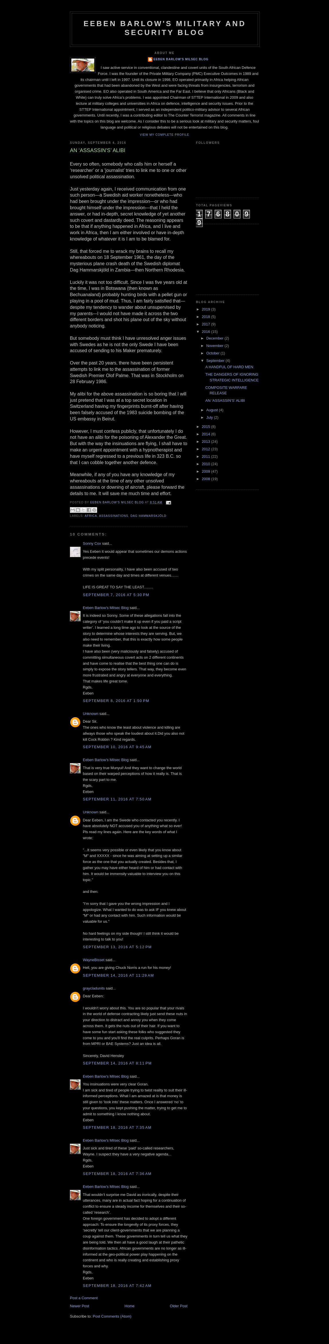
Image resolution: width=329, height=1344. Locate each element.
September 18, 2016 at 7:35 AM (117, 1127)
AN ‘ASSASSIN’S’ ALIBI (225, 400)
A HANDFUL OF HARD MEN (229, 367)
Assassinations (113, 515)
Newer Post (79, 1306)
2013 (206, 441)
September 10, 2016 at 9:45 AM (117, 747)
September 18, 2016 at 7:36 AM (117, 1174)
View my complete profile (164, 134)
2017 (206, 324)
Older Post (178, 1306)
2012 (206, 449)
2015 (206, 426)
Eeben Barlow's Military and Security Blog (165, 28)
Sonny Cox (92, 543)
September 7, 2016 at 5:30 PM (116, 595)
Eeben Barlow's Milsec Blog (181, 59)
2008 (206, 479)
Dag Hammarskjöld (148, 515)
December (215, 338)
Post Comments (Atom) (112, 1316)
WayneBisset (93, 960)
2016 (206, 331)
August (212, 410)
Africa (91, 515)
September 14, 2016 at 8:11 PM (117, 1063)
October (213, 353)
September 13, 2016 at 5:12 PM (117, 947)
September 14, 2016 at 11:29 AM (118, 975)
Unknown (90, 713)
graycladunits (94, 988)
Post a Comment (84, 1298)
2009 (206, 471)
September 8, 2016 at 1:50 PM (116, 701)
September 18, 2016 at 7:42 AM (117, 1285)
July (210, 417)
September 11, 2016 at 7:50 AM (117, 799)
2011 (206, 456)
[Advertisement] (224, 258)
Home (130, 1306)
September (216, 360)
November (215, 346)
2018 (206, 317)
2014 (206, 434)
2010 (206, 464)
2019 (206, 309)
